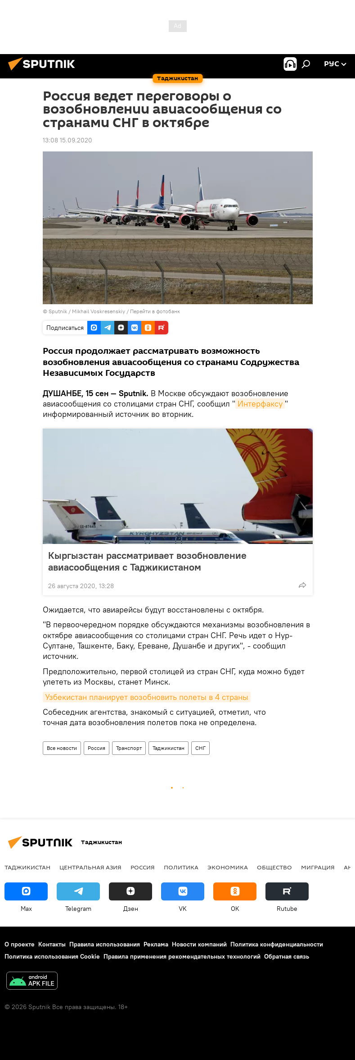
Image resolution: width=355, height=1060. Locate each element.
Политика (181, 867)
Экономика (227, 867)
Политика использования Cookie (52, 956)
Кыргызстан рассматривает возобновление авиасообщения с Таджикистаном (147, 561)
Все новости (62, 748)
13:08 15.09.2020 (67, 140)
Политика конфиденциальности (276, 944)
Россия (96, 748)
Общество (274, 867)
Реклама (156, 944)
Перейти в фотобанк (155, 311)
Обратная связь (286, 956)
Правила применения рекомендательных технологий (182, 956)
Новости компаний (199, 944)
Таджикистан (168, 748)
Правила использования (104, 944)
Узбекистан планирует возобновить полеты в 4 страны (146, 697)
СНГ (200, 748)
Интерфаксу (260, 403)
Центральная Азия (90, 867)
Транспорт (129, 748)
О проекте (19, 944)
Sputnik (58, 311)
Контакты (52, 944)
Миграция (318, 867)
